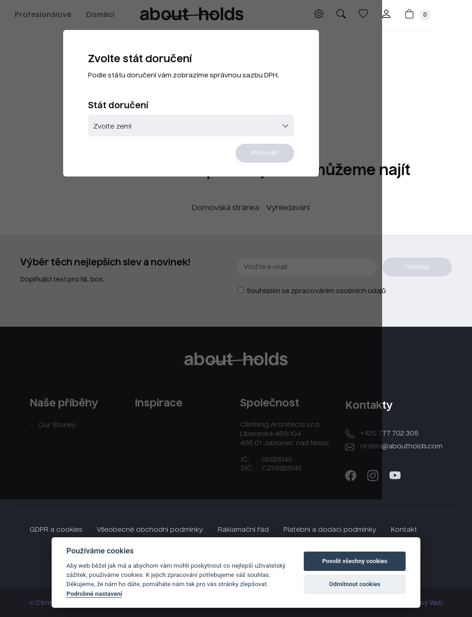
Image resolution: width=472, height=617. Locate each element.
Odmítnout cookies (354, 584)
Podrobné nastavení (94, 593)
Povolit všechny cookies (354, 561)
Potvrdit (292, 170)
